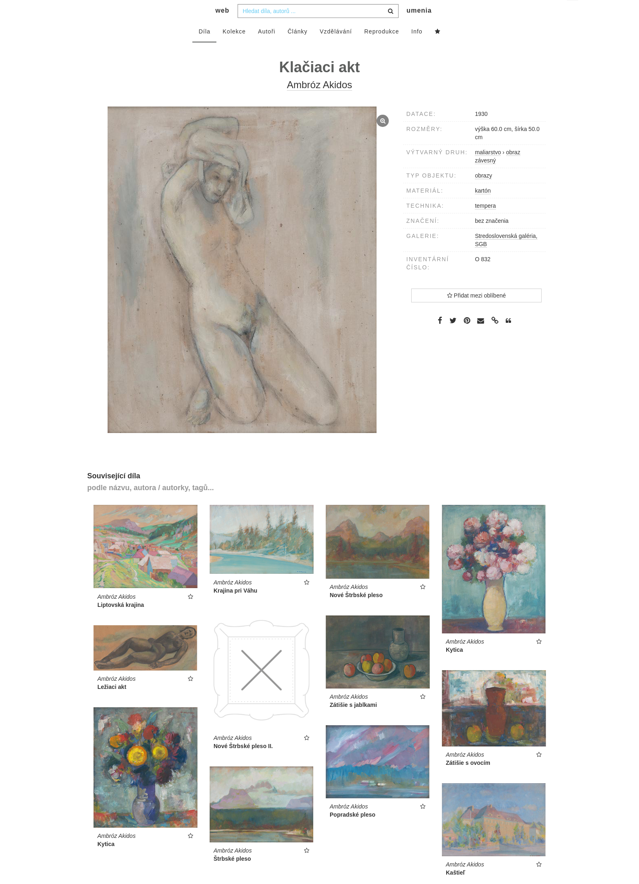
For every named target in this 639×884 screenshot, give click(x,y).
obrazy (483, 192)
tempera (485, 222)
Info (416, 47)
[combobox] (318, 27)
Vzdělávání (336, 47)
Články (298, 47)
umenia (419, 26)
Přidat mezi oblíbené (476, 312)
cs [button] (573, 12)
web (222, 26)
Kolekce (234, 47)
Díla (204, 47)
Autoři (266, 47)
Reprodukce (381, 47)
